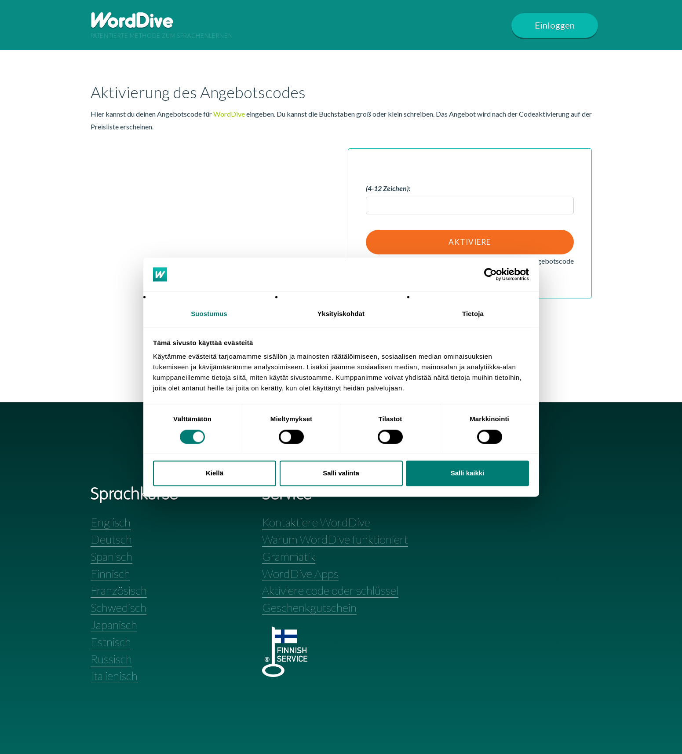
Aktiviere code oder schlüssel (330, 590)
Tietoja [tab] (473, 314)
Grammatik (288, 556)
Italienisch (114, 676)
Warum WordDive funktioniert (335, 539)
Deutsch (111, 539)
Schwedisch (118, 607)
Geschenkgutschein (309, 607)
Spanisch (111, 556)
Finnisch (110, 573)
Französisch (119, 590)
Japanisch (114, 625)
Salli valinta (341, 473)
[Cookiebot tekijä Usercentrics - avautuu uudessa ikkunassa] (490, 274)
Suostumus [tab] (209, 314)
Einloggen (555, 25)
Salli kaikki (468, 473)
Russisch (111, 659)
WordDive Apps (300, 573)
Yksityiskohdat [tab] (341, 314)
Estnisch (111, 642)
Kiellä (214, 473)
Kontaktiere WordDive (316, 522)
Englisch (111, 522)
